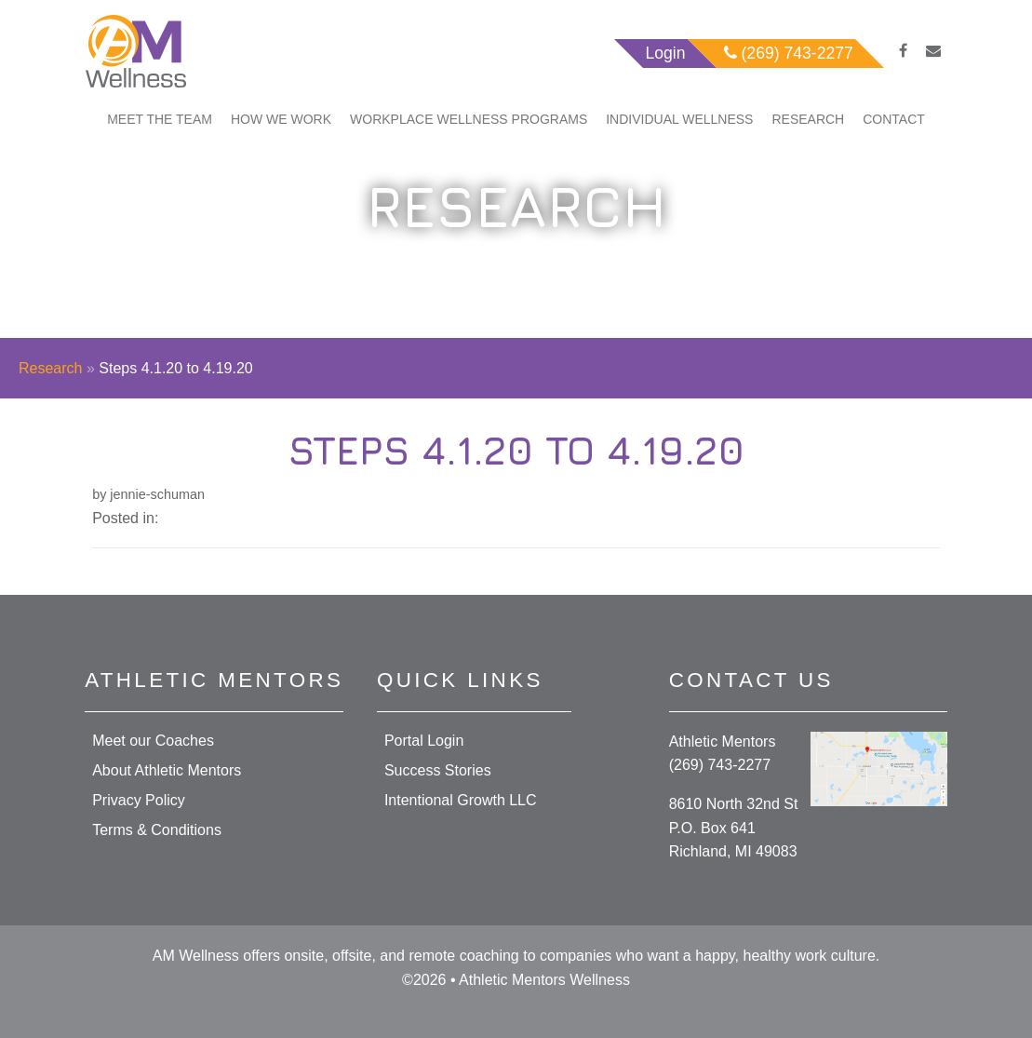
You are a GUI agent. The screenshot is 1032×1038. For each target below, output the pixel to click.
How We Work (281, 119)
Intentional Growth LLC (460, 800)
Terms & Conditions (156, 830)
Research (807, 119)
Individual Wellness (679, 119)
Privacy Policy (138, 800)
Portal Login (423, 740)
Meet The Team (159, 119)
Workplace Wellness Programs (468, 119)
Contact (894, 119)
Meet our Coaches (153, 740)
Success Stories (437, 770)
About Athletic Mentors (166, 770)
